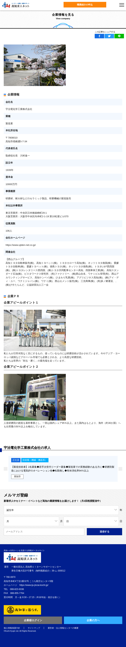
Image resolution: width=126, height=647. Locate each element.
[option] (61, 469)
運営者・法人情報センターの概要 (63, 628)
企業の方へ (93, 620)
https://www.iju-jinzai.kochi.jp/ (33, 585)
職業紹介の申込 (85, 4)
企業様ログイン (33, 620)
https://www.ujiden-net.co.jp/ (21, 245)
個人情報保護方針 (12, 628)
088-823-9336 (17, 589)
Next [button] (120, 469)
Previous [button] (5, 469)
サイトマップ (34, 628)
